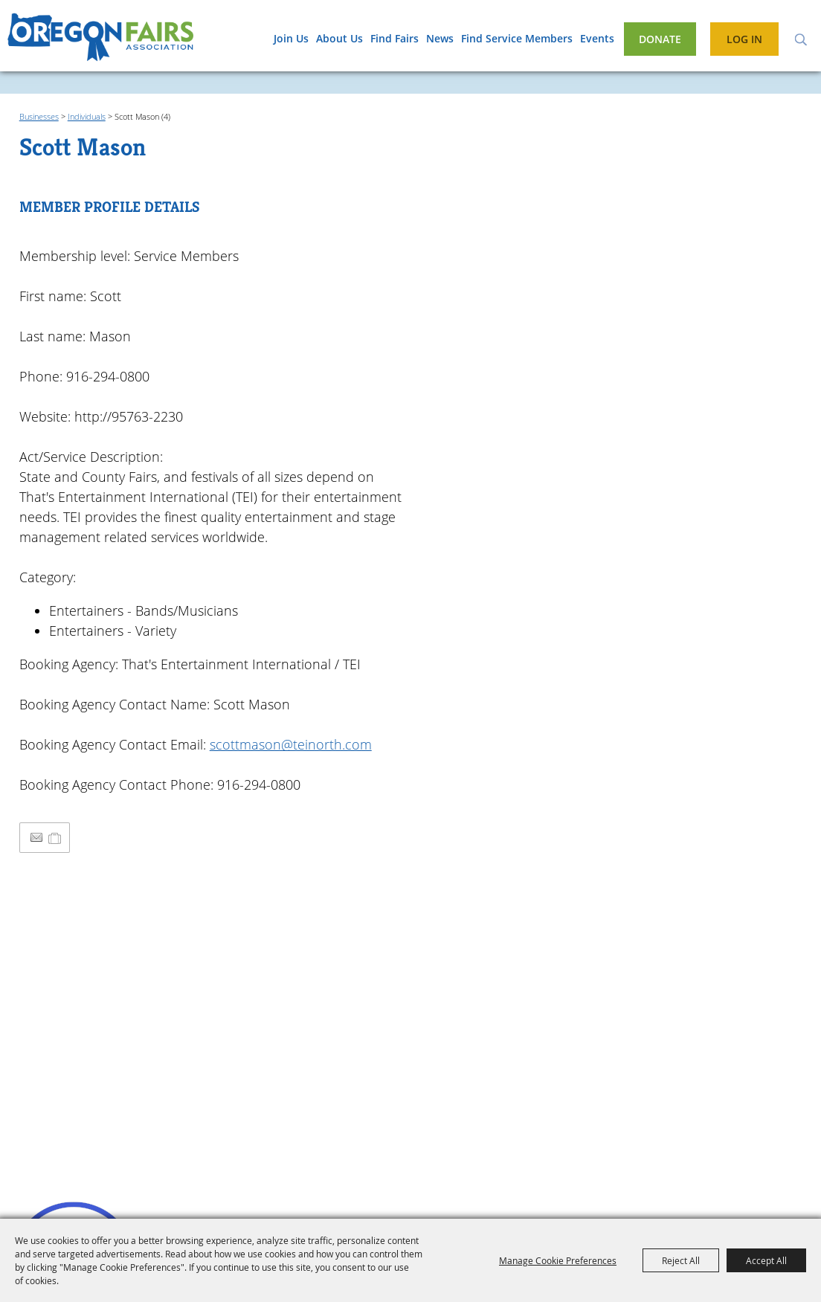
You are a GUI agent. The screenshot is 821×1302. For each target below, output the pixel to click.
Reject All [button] (681, 1260)
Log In (744, 39)
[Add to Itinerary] (55, 837)
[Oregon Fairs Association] (100, 41)
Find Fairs (394, 38)
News (440, 38)
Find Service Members (517, 38)
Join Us (291, 38)
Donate (660, 39)
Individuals (87, 116)
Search (801, 38)
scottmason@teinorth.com (291, 744)
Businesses (39, 116)
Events (597, 38)
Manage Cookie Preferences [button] (557, 1260)
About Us (339, 38)
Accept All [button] (766, 1260)
